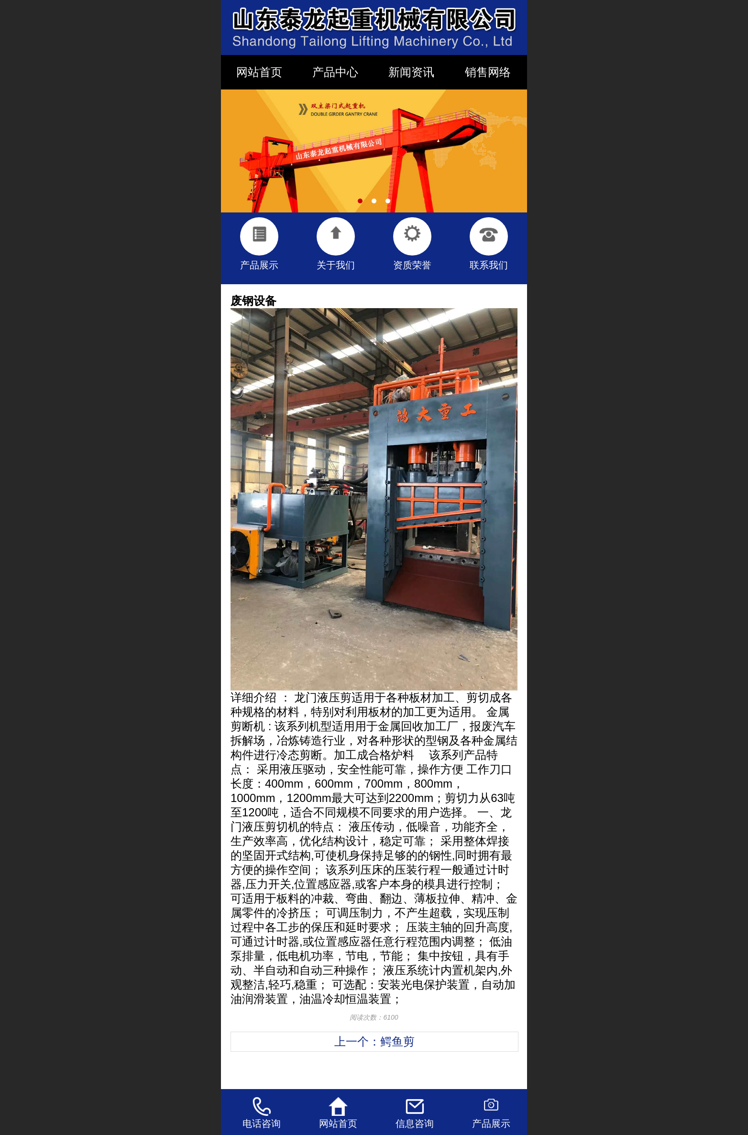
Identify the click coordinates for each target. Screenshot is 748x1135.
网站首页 (259, 72)
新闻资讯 (411, 72)
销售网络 (488, 72)
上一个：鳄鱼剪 (374, 1041)
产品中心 (335, 72)
